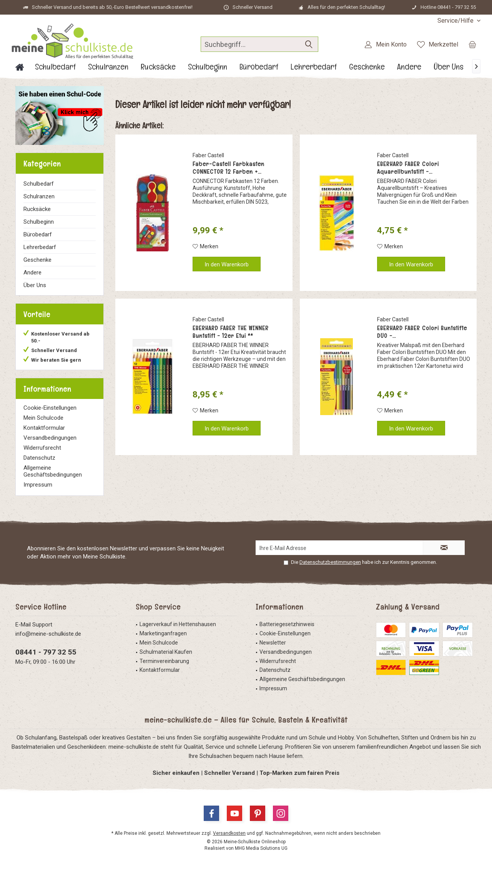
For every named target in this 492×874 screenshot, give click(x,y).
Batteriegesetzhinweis (286, 624)
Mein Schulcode (43, 417)
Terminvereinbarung (164, 661)
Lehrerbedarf (39, 247)
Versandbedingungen (49, 437)
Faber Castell (208, 155)
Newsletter (272, 643)
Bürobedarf (37, 234)
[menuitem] (456, 20)
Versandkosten (229, 833)
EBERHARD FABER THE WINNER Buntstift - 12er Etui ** (231, 332)
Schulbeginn (38, 221)
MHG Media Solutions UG (261, 848)
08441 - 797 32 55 (45, 652)
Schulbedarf (38, 183)
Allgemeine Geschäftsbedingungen (52, 471)
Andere (32, 272)
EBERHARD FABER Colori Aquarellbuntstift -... (408, 168)
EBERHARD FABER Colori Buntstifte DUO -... (422, 332)
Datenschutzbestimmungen (330, 562)
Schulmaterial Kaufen (166, 652)
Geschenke (37, 259)
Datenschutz (39, 457)
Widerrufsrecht (42, 447)
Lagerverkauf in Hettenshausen (178, 624)
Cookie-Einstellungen (49, 407)
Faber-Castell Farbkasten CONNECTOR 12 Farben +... (228, 168)
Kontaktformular (44, 427)
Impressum (37, 484)
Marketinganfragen (163, 633)
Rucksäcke (37, 209)
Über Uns (34, 285)
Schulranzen (39, 196)
